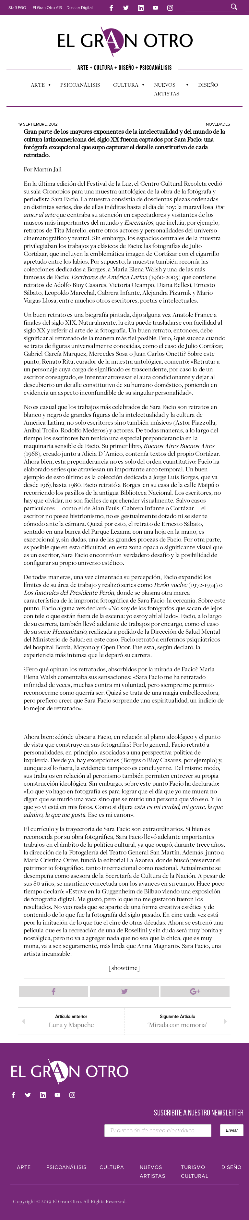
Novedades (218, 124)
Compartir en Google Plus (195, 991)
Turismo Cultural (194, 1171)
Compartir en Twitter (124, 991)
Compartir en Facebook (53, 991)
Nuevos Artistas (168, 89)
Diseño (208, 84)
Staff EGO (17, 7)
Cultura (125, 86)
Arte (37, 86)
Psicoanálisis (80, 84)
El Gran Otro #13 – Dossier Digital (63, 7)
